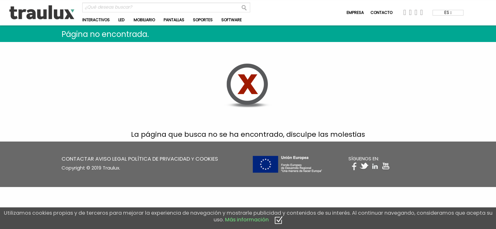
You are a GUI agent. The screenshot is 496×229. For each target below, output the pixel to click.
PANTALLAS (174, 20)
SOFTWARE (231, 20)
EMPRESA (355, 12)
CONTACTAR (78, 159)
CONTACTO (381, 12)
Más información (247, 219)
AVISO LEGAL (111, 159)
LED (121, 20)
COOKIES (206, 159)
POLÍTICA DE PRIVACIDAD (159, 159)
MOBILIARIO (144, 20)
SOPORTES (203, 20)
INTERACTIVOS (96, 20)
